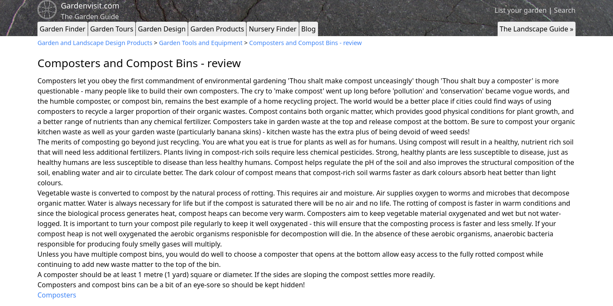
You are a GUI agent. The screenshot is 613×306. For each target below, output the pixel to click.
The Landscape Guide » (536, 29)
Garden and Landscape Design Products (94, 43)
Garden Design (162, 29)
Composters (56, 295)
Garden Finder (63, 29)
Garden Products (217, 29)
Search (565, 10)
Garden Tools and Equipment (201, 43)
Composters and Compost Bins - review (305, 43)
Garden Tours (111, 29)
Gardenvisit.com (90, 5)
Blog (308, 29)
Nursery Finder (272, 29)
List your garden (521, 10)
